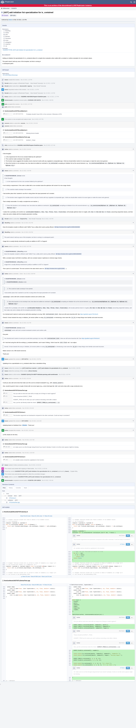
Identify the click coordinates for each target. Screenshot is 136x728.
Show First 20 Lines (25, 516)
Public (14, 15)
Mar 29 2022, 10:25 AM (28, 430)
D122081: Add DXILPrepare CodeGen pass (33, 96)
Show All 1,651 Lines (37, 516)
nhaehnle (7, 44)
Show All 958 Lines (37, 584)
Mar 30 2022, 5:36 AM (47, 480)
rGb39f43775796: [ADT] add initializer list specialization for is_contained (22, 50)
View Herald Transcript (36, 83)
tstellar (7, 32)
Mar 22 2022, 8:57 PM (25, 246)
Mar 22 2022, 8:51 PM (27, 222)
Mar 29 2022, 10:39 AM (41, 468)
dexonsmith (23, 86)
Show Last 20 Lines (47, 576)
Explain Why (74, 471)
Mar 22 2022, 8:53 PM (27, 232)
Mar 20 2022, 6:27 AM (49, 145)
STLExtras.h (12, 498)
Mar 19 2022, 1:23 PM (26, 79)
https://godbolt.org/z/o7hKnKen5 (89, 314)
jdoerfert (7, 36)
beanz (10, 19)
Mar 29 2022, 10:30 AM (35, 465)
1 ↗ (5, 133)
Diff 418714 (25, 359)
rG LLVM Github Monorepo (10, 75)
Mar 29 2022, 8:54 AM (28, 408)
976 (5, 393)
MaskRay (7, 30)
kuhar (6, 40)
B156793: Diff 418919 (34, 480)
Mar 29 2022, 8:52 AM (25, 378)
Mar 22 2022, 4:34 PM (25, 170)
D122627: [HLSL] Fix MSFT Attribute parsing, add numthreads (39, 374)
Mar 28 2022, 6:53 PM (64, 374)
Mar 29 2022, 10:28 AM (28, 452)
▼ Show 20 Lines (47, 516)
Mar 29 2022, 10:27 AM (28, 440)
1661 (6, 415)
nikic (6, 145)
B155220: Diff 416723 (34, 100)
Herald (6, 83)
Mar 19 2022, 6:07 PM (26, 104)
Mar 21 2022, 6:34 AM (25, 149)
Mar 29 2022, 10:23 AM (35, 421)
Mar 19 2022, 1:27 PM (53, 96)
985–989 (7, 447)
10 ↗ (6, 114)
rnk (6, 46)
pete (6, 34)
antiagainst (8, 42)
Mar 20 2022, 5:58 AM (32, 123)
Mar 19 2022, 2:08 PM (47, 100)
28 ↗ (6, 140)
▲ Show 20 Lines (25, 576)
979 (5, 396)
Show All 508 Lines (36, 576)
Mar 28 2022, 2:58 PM (74, 368)
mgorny (29, 86)
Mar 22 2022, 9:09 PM (29, 273)
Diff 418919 (25, 421)
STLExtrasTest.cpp (14, 502)
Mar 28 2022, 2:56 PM (35, 359)
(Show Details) (32, 371)
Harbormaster (9, 100)
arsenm (7, 123)
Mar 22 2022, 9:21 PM (25, 322)
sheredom (8, 38)
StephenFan (23, 218)
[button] (134, 2)
